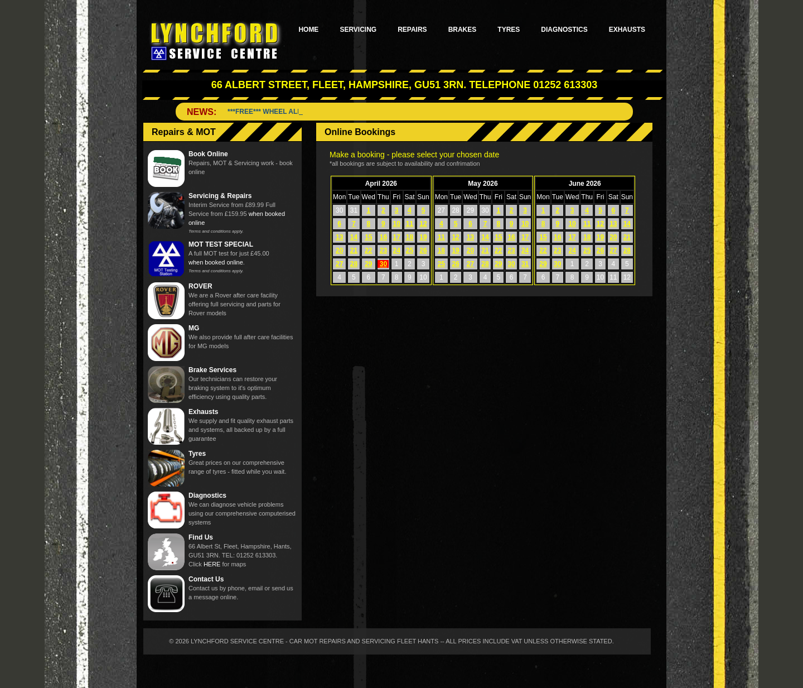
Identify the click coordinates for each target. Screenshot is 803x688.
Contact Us (206, 579)
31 (525, 264)
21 (353, 250)
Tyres (508, 29)
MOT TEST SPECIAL (220, 244)
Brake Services (212, 370)
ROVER (200, 286)
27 (339, 264)
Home (308, 29)
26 (423, 250)
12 (423, 224)
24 (396, 250)
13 (339, 237)
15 (368, 237)
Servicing (358, 29)
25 (409, 250)
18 (409, 237)
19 (423, 237)
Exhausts (627, 29)
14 (353, 237)
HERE (212, 564)
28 (353, 264)
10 (396, 224)
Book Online (208, 154)
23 (383, 250)
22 (368, 250)
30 (383, 264)
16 (383, 237)
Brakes (462, 29)
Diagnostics (564, 29)
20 (339, 250)
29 (368, 264)
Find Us (200, 537)
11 (409, 224)
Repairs (412, 29)
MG (193, 328)
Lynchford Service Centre (216, 41)
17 (396, 237)
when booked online (215, 262)
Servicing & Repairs (219, 196)
